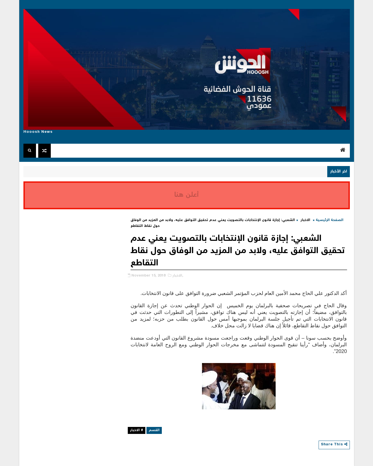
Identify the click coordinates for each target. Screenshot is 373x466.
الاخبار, (177, 275)
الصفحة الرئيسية (329, 220)
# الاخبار (136, 430)
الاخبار (305, 220)
